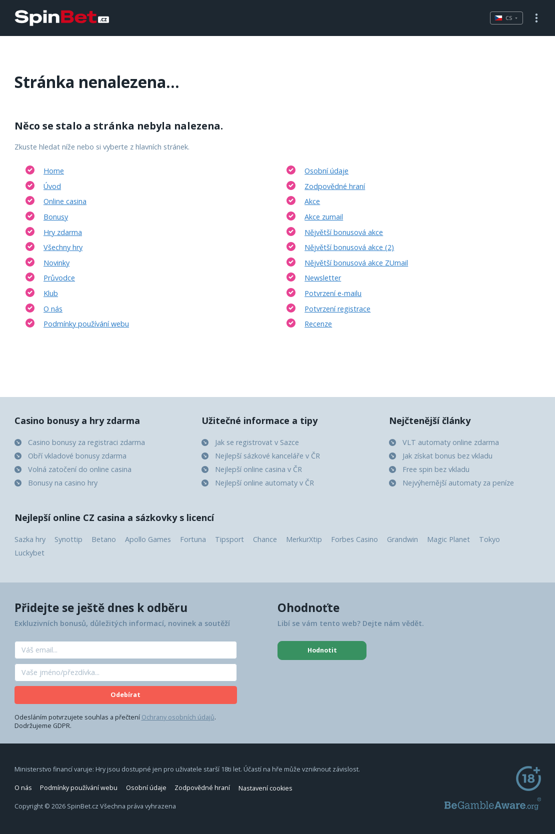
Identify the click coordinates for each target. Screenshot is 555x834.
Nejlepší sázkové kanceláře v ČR (267, 455)
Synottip (68, 539)
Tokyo (489, 539)
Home (54, 171)
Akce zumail (323, 217)
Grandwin (402, 539)
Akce (312, 201)
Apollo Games (148, 539)
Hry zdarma (63, 232)
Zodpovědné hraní (334, 186)
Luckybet (29, 553)
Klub (51, 293)
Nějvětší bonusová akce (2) (349, 247)
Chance (265, 539)
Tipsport (229, 539)
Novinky (57, 263)
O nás (53, 309)
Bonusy (56, 217)
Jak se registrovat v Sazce (257, 442)
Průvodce (59, 277)
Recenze (318, 323)
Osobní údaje (326, 171)
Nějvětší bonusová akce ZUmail (356, 263)
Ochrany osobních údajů (178, 717)
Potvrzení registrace (337, 309)
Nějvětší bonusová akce (343, 232)
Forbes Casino (354, 539)
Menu (536, 18)
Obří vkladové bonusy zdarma (77, 455)
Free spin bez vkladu (436, 469)
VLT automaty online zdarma (450, 442)
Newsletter (322, 277)
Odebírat (125, 694)
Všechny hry (63, 247)
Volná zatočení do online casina (80, 469)
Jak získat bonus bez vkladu (447, 455)
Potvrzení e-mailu (333, 293)
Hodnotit (322, 650)
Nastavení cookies (265, 788)
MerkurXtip (304, 539)
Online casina (65, 201)
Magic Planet (448, 539)
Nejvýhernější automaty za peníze (458, 483)
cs (503, 18)
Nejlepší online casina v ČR (258, 469)
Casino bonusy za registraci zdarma (86, 442)
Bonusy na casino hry (63, 483)
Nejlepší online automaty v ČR (264, 483)
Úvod (52, 186)
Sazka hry (30, 539)
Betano (104, 539)
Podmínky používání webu (86, 323)
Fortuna (193, 539)
